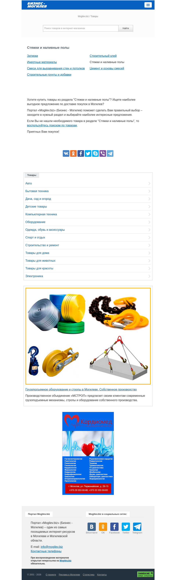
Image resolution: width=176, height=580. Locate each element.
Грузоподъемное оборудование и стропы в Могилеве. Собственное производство (81, 389)
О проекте (51, 574)
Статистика (88, 574)
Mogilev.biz (83, 16)
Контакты (102, 574)
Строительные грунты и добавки (49, 74)
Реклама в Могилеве (69, 574)
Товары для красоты (39, 268)
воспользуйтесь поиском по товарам (52, 125)
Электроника (34, 276)
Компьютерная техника (41, 214)
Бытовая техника (37, 191)
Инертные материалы (42, 62)
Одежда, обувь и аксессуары (45, 229)
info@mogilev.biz (52, 546)
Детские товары (36, 206)
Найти (126, 28)
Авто (29, 183)
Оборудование (36, 222)
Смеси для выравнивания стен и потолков (56, 68)
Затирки (32, 55)
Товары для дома (37, 252)
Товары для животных (40, 260)
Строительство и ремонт (42, 245)
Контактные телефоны (46, 551)
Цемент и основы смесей (107, 68)
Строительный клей (103, 55)
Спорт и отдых (35, 237)
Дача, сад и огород (38, 198)
